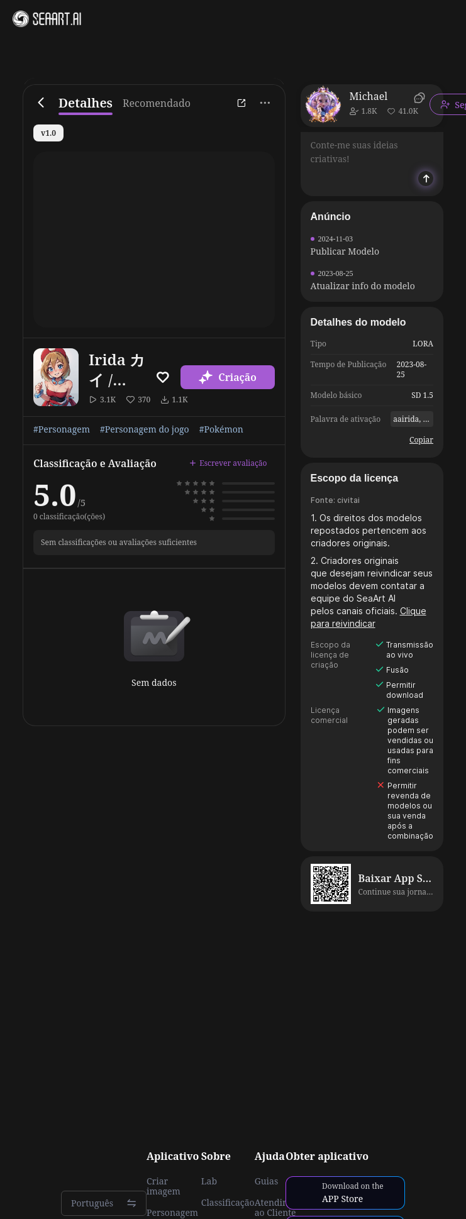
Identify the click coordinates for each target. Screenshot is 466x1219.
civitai (348, 500)
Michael (369, 96)
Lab (209, 1181)
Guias (267, 1181)
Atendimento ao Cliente (282, 1208)
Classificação (228, 1203)
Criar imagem (163, 1186)
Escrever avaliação (228, 463)
